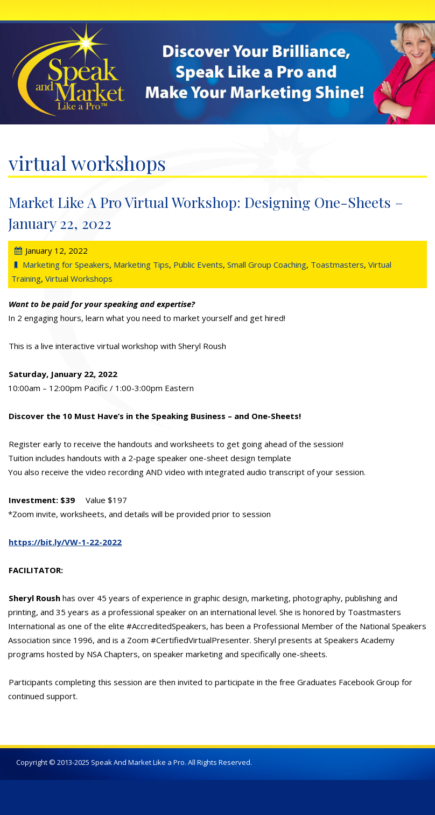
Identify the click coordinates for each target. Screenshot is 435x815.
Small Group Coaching (266, 264)
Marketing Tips (141, 264)
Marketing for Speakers (66, 264)
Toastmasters (337, 264)
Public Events (198, 264)
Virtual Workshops (79, 278)
